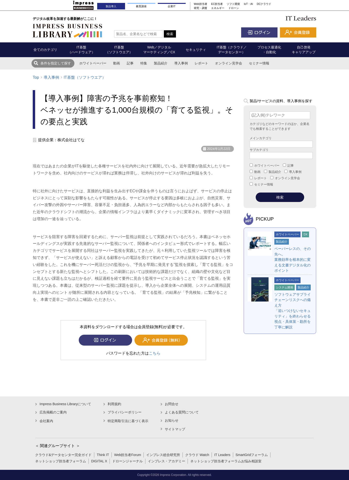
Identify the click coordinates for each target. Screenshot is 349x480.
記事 (130, 63)
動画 (116, 63)
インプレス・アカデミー (166, 461)
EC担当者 (217, 3)
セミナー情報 (259, 63)
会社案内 (46, 421)
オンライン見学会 (228, 63)
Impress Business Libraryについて (65, 404)
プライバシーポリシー (125, 412)
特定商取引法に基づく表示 (128, 421)
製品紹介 (160, 63)
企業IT (171, 6)
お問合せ (171, 404)
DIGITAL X (99, 461)
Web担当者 (200, 3)
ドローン (233, 8)
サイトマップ (175, 429)
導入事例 (181, 63)
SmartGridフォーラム (252, 455)
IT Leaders (222, 455)
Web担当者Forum (127, 455)
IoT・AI (248, 3)
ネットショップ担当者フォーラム (60, 461)
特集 (143, 63)
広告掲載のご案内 (53, 412)
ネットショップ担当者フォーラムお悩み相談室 (226, 461)
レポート (201, 63)
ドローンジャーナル (127, 461)
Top (36, 77)
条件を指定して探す (55, 63)
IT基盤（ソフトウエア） (84, 77)
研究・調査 (200, 8)
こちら (154, 353)
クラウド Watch (197, 455)
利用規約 (114, 404)
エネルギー (217, 8)
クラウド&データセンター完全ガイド (63, 455)
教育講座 (141, 6)
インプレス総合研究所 (163, 455)
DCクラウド (264, 3)
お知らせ (171, 420)
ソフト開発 (233, 3)
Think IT (103, 455)
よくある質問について (182, 412)
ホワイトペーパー (92, 63)
